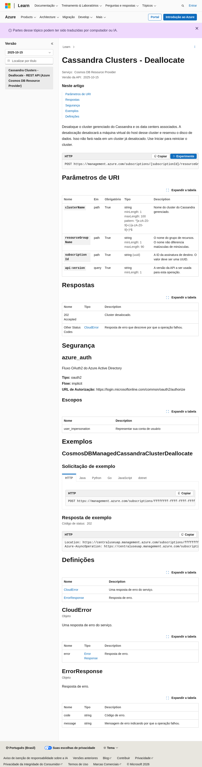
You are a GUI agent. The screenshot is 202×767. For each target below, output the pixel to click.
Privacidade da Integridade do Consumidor (31, 764)
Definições (72, 116)
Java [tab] (82, 478)
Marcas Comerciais (106, 764)
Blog (106, 758)
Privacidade (142, 758)
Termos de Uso (78, 764)
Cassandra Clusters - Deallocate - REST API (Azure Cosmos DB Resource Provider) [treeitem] (29, 78)
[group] (130, 164)
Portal (155, 17)
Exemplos (71, 111)
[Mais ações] (195, 47)
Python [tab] (96, 478)
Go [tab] (110, 478)
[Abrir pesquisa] (183, 6)
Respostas (72, 99)
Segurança (72, 105)
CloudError (91, 327)
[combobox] (29, 52)
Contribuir (123, 758)
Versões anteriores (85, 758)
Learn (66, 47)
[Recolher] (52, 43)
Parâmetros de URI (78, 94)
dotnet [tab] (142, 478)
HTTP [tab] (69, 478)
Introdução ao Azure (180, 17)
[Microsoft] (8, 6)
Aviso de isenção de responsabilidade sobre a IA (35, 758)
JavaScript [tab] (125, 478)
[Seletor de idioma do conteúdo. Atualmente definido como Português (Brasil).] (20, 748)
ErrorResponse (74, 597)
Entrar (193, 5)
